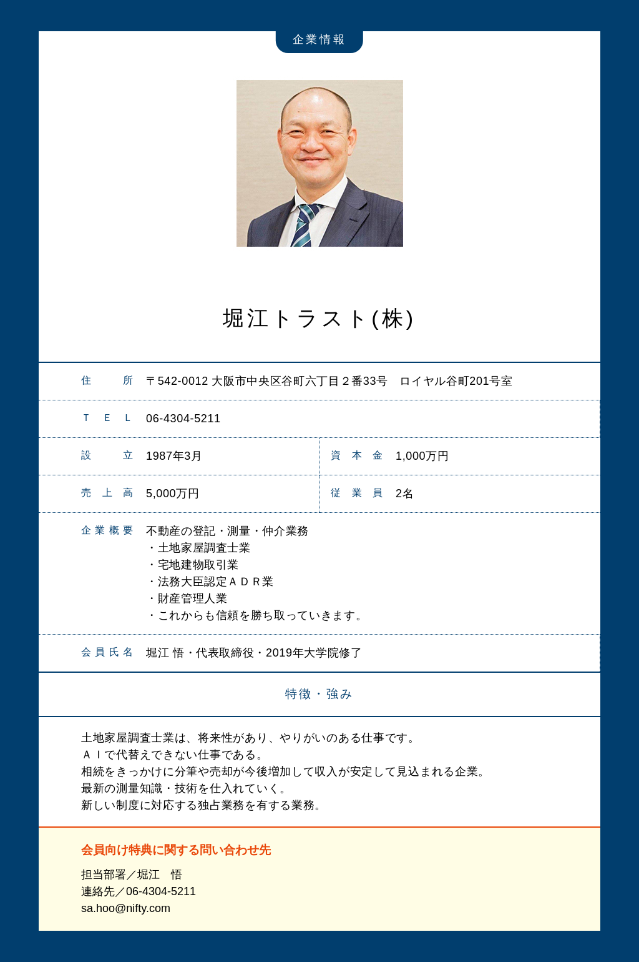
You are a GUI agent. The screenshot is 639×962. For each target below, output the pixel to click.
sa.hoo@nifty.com (125, 908)
